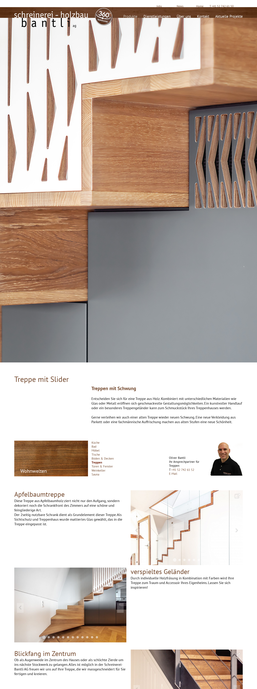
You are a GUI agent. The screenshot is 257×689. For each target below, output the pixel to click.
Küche (96, 443)
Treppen (97, 462)
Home (199, 6)
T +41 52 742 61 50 (222, 6)
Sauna (95, 474)
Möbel (96, 450)
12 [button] (97, 637)
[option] (187, 527)
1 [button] (174, 560)
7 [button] (73, 637)
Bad (94, 447)
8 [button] (78, 637)
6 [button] (199, 560)
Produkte (130, 16)
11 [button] (92, 637)
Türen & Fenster (102, 466)
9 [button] (82, 637)
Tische (96, 455)
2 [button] (179, 560)
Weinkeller (98, 470)
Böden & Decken (103, 458)
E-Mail (173, 474)
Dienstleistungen (157, 16)
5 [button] (194, 560)
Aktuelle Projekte (229, 16)
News (180, 6)
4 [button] (189, 560)
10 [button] (87, 637)
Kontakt (203, 16)
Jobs (159, 6)
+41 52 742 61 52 (182, 470)
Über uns (184, 16)
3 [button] (184, 560)
